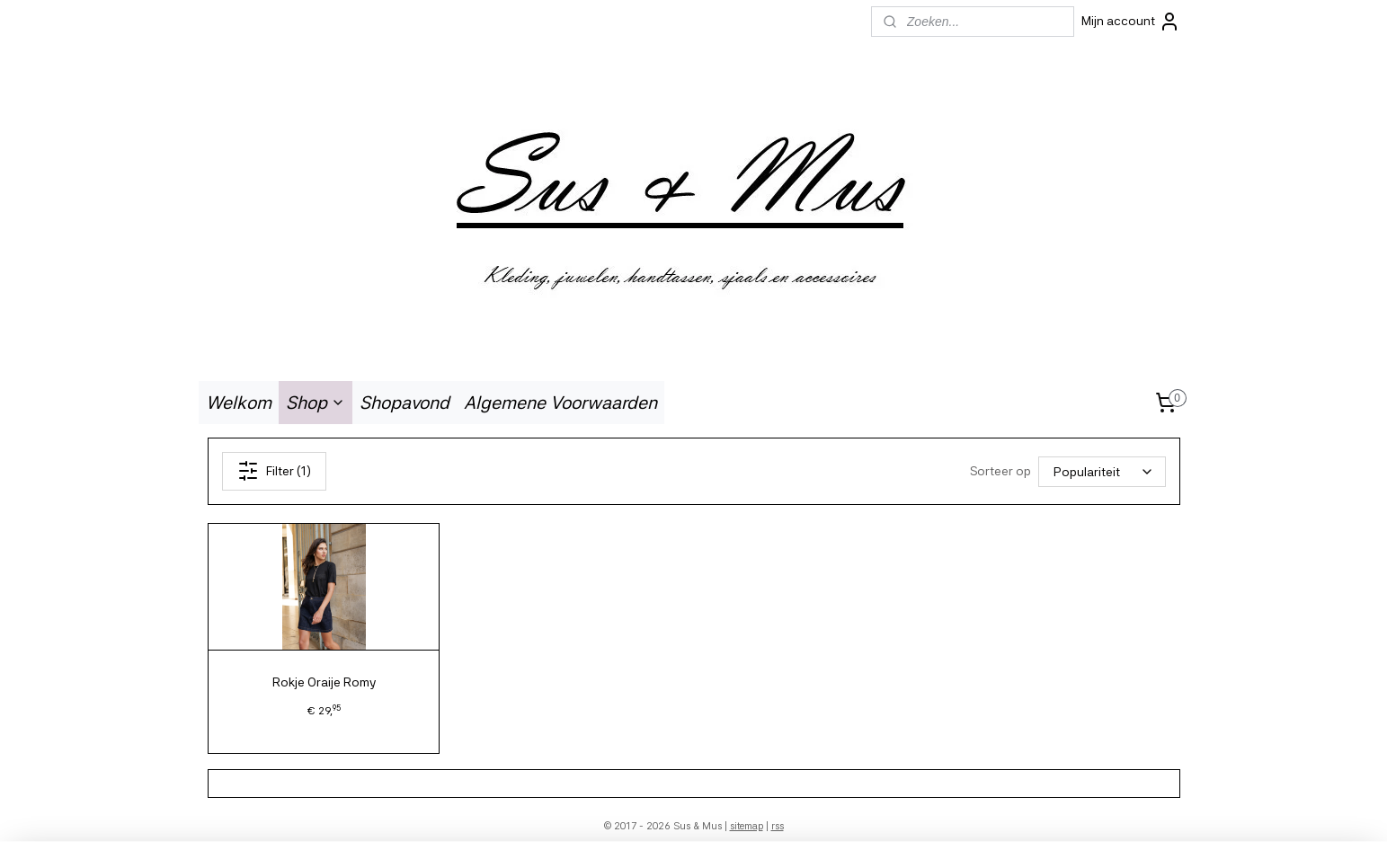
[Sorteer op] (1102, 470)
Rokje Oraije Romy (323, 682)
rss (777, 826)
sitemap (746, 826)
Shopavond (404, 402)
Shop (315, 402)
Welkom (238, 402)
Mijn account (1130, 21)
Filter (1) (273, 471)
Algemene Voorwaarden (560, 402)
